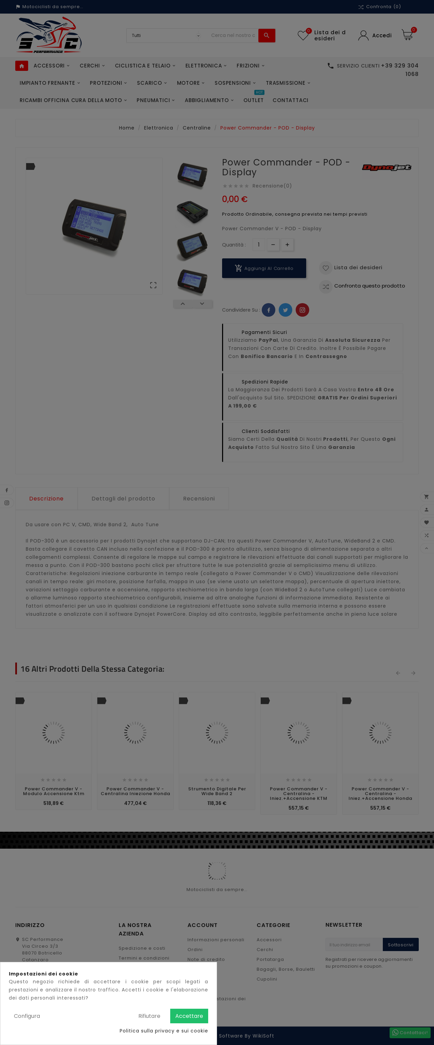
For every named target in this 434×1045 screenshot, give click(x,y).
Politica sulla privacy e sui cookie (164, 1030)
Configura (27, 1016)
